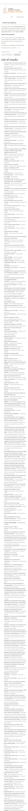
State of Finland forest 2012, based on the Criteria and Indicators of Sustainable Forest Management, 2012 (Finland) (14, 801)
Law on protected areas (9, 228)
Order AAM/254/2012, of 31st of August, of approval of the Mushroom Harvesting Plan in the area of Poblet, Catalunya (14, 418)
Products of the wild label (10, 522)
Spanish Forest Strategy (9, 788)
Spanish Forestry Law (9, 791)
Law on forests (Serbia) (9, 214)
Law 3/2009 (7, 176)
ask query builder (19, 31)
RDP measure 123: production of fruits (13, 569)
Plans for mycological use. (10, 510)
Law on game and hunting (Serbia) (12, 217)
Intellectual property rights (10, 140)
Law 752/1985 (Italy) (9, 193)
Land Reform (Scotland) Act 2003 (11, 161)
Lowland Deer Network (9, 253)
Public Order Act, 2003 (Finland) (11, 545)
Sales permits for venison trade (11, 747)
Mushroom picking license (10, 314)
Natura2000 (7, 367)
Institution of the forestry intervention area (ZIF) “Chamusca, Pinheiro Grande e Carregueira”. (15, 133)
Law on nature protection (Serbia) (12, 224)
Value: (20, 52)
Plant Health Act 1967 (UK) (10, 513)
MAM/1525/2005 (8, 257)
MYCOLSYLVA (7, 265)
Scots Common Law (8, 750)
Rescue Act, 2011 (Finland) (10, 678)
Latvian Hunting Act (8, 174)
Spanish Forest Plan (8, 786)
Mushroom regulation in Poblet (11, 320)
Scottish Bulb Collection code (11, 752)
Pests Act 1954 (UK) (8, 494)
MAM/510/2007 (8, 259)
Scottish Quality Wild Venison (11, 759)
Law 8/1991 (7, 195)
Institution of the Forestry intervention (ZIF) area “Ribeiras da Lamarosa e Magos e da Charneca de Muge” (15, 100)
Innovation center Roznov (10, 73)
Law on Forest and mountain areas (12, 205)
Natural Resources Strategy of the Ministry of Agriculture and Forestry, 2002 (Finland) (14, 370)
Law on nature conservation (10, 221)
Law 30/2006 (7, 178)
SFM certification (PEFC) (9, 743)
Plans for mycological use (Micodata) (12, 506)
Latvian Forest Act (8, 173)
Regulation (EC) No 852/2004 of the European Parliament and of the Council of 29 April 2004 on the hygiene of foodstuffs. (14, 602)
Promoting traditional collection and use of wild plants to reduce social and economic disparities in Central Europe (15, 538)
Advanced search (20, 16)
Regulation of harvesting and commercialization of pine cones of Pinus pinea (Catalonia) (15, 618)
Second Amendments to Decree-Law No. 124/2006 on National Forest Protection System (13, 767)
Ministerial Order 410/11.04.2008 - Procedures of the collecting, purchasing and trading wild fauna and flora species (15, 289)
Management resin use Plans (11, 267)
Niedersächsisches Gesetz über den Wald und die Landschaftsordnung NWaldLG (14, 394)
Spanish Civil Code (8, 784)
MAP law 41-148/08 (8, 260)
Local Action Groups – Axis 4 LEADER (12, 250)
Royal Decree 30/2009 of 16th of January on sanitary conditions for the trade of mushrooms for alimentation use (15, 697)
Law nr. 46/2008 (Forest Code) (11, 197)
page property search (6, 31)
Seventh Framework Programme (11, 776)
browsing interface (18, 26)
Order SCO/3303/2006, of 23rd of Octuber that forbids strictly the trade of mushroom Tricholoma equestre (15, 477)
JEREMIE (6, 159)
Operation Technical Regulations (11, 413)
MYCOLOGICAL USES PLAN (10, 262)
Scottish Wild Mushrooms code (11, 762)
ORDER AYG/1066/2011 (9, 410)
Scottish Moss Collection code (11, 755)
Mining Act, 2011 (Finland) (10, 284)
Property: (3, 52)
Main (12, 16)
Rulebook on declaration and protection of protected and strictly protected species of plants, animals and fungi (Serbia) (14, 710)
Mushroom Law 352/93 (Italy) (11, 310)
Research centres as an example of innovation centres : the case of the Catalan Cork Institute (14, 683)
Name (20, 37)
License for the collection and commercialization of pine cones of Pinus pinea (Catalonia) (15, 238)
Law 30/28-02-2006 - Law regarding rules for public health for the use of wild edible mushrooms (14, 181)
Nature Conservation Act (10, 379)
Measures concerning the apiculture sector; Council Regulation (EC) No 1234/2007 (14, 279)
